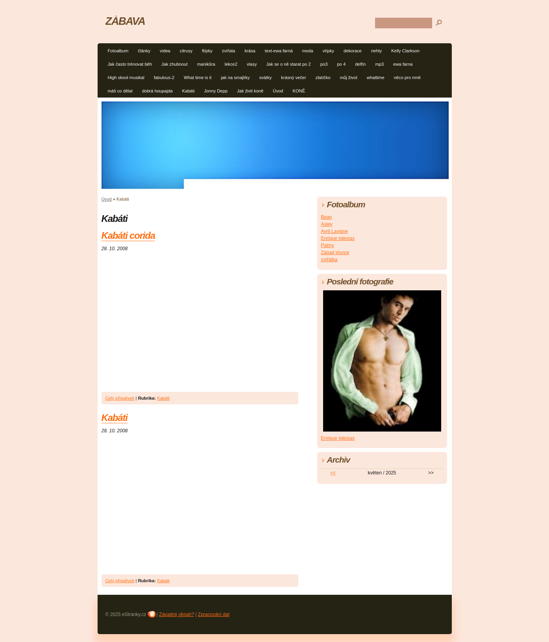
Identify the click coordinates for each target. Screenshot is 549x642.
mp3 (379, 64)
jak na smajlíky (235, 77)
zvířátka (329, 259)
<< (333, 473)
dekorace (353, 50)
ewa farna (402, 64)
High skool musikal (126, 77)
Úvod (278, 91)
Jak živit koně (250, 91)
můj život (348, 77)
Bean (326, 217)
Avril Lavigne (334, 231)
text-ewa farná (279, 50)
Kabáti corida (128, 235)
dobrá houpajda (157, 91)
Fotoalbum (118, 50)
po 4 (341, 64)
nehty (376, 50)
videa (165, 50)
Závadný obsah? (176, 614)
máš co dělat (120, 91)
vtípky (328, 50)
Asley (327, 224)
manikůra (206, 64)
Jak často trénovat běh (130, 64)
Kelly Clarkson (405, 50)
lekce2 (231, 64)
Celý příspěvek (120, 398)
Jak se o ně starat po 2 (288, 64)
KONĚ (298, 91)
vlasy (252, 64)
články (144, 50)
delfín (360, 64)
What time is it (197, 77)
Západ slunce (335, 252)
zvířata (228, 50)
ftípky (207, 50)
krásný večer (293, 77)
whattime (375, 77)
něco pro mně (407, 77)
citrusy (186, 50)
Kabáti (188, 91)
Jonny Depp (215, 91)
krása (249, 50)
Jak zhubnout (174, 64)
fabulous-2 (164, 77)
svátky (265, 77)
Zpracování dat (213, 614)
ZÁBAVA (125, 21)
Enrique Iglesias (338, 238)
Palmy (327, 245)
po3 (324, 64)
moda (307, 50)
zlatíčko (323, 77)
